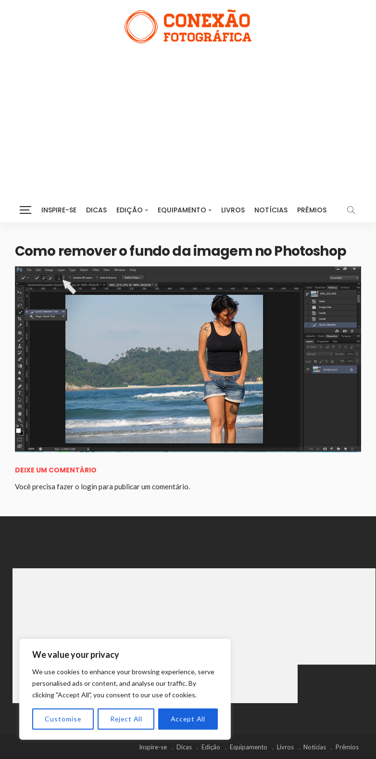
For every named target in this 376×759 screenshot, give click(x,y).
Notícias (271, 210)
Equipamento (182, 210)
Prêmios (311, 210)
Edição (129, 210)
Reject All (125, 719)
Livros (233, 210)
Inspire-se (58, 210)
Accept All (188, 719)
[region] (125, 689)
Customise (62, 719)
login (89, 486)
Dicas (96, 210)
